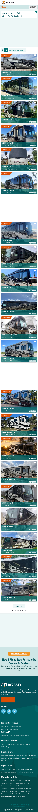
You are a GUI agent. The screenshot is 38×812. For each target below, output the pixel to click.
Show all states (20, 796)
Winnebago (16, 758)
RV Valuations (25, 735)
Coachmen (32, 755)
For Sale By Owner (6, 735)
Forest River (4, 755)
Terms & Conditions (19, 807)
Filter (33, 7)
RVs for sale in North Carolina (9, 794)
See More (4, 761)
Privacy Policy (13, 804)
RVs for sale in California (23, 780)
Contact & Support (25, 744)
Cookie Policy (24, 804)
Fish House (29, 772)
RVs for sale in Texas (25, 794)
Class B (9, 769)
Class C (14, 769)
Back (3, 7)
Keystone (12, 755)
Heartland (23, 758)
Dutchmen (30, 758)
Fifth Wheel (21, 769)
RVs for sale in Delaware (8, 783)
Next (19, 606)
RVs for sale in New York (23, 791)
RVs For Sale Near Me (19, 654)
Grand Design (24, 755)
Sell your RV (8, 700)
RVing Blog (9, 744)
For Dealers (16, 735)
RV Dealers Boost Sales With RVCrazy (18, 668)
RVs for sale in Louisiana (23, 786)
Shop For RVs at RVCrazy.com (9, 729)
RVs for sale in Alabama (8, 780)
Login (3, 744)
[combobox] (17, 50)
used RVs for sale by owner (16, 666)
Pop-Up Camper (13, 772)
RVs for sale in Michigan (8, 788)
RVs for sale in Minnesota (23, 788)
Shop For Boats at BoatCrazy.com (11, 726)
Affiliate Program (6, 747)
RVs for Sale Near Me (8, 796)
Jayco (17, 755)
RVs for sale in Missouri (8, 791)
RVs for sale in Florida (22, 783)
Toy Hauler (4, 772)
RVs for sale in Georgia (7, 786)
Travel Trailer (28, 769)
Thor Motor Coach (6, 758)
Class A (3, 769)
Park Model (22, 772)
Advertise (16, 744)
